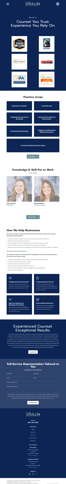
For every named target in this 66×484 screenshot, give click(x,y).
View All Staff (33, 217)
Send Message (33, 403)
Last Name (36, 373)
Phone (8, 378)
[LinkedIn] (29, 474)
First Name (9, 373)
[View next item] (34, 211)
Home (33, 429)
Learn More (33, 157)
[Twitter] (36, 474)
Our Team (33, 435)
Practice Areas (33, 438)
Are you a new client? (12, 382)
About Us (33, 432)
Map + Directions (33, 455)
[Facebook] (33, 474)
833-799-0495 (33, 422)
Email (34, 378)
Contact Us (33, 352)
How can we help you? (12, 386)
